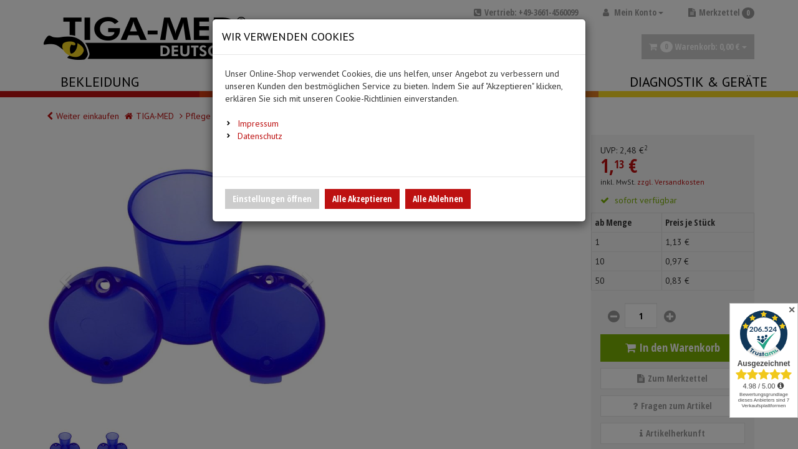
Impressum (258, 123)
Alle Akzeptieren (362, 199)
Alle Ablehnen (438, 199)
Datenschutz (260, 136)
